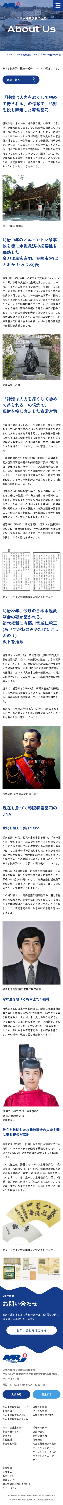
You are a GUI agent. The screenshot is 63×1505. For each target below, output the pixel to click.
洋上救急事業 (40, 1411)
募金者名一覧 (10, 1443)
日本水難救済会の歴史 (14, 1415)
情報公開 (37, 1439)
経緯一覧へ (13, 80)
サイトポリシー (11, 1488)
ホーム (10, 54)
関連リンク (8, 1480)
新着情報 (7, 1468)
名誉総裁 (7, 1411)
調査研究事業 (40, 1435)
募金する (47, 1394)
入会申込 (16, 1394)
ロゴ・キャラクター (43, 1447)
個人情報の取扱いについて (17, 1484)
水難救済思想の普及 (43, 1415)
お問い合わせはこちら (31, 1330)
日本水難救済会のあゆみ (15, 1419)
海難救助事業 (40, 1407)
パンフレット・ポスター (46, 1451)
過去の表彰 (39, 1431)
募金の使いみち (11, 1431)
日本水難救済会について (28, 54)
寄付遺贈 (7, 1439)
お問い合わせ (10, 1476)
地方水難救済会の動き (44, 1443)
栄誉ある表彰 (40, 1427)
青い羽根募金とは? (13, 1427)
